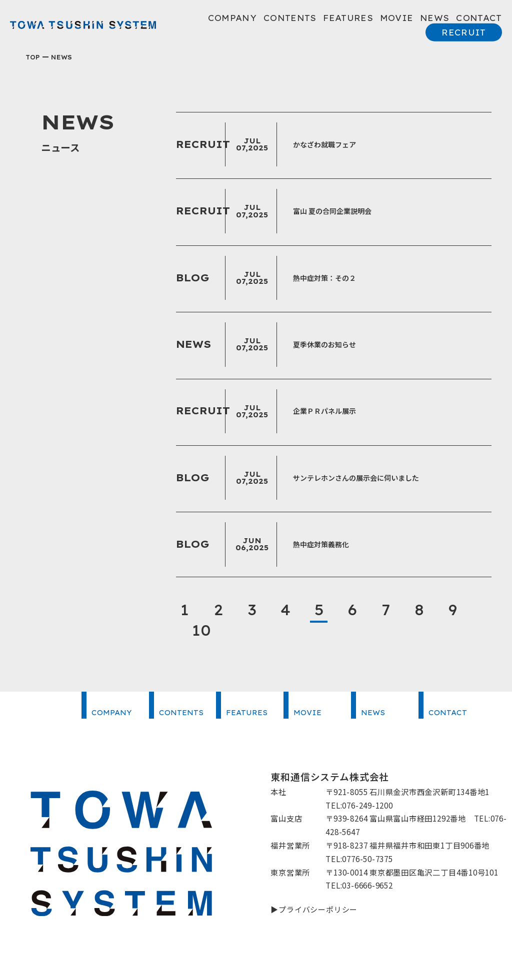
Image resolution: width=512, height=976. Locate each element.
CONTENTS (290, 18)
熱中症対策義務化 (321, 544)
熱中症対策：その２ (324, 278)
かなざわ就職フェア (324, 144)
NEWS (434, 18)
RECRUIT (464, 32)
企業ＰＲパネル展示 (324, 411)
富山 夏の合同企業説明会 (332, 211)
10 (202, 630)
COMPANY (232, 18)
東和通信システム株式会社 (83, 25)
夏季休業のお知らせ (324, 344)
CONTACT (479, 18)
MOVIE (397, 18)
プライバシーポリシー (318, 909)
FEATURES (348, 18)
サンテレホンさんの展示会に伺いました (356, 478)
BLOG (193, 278)
